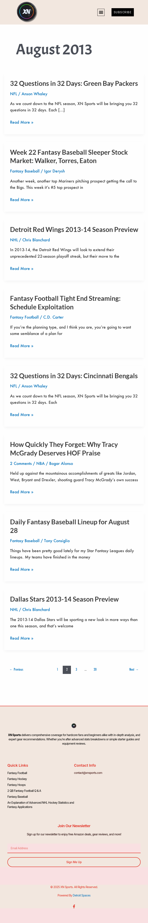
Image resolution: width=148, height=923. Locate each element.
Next (134, 669)
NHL (14, 239)
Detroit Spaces (81, 895)
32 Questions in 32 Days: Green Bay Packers (74, 83)
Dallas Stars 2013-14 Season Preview (64, 599)
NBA (40, 463)
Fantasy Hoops (16, 785)
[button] (101, 12)
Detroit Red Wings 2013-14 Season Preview (74, 229)
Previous (16, 669)
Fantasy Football (24, 317)
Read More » (21, 122)
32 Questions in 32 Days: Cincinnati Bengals (74, 376)
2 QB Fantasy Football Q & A (24, 790)
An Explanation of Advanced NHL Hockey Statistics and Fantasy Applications (40, 805)
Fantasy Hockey (17, 779)
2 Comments (21, 463)
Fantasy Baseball (25, 170)
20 (95, 669)
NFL (13, 93)
